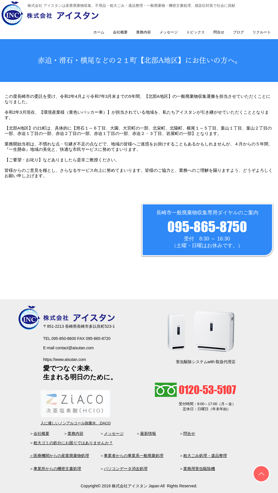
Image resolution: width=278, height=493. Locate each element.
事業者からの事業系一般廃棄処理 (133, 455)
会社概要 (41, 433)
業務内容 (75, 433)
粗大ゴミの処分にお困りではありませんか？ (73, 443)
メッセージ (114, 433)
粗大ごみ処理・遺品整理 (205, 455)
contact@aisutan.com (75, 348)
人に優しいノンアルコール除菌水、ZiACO (76, 423)
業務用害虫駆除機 (199, 468)
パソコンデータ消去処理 (126, 468)
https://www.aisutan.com (64, 359)
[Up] (261, 473)
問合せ (189, 433)
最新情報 (148, 433)
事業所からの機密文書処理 (57, 468)
